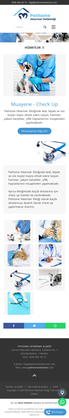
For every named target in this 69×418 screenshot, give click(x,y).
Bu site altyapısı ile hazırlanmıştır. (34, 402)
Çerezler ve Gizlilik (14, 386)
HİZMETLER (34, 47)
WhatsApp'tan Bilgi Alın (34, 131)
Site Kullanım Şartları (38, 386)
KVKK (55, 386)
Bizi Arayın (57, 412)
